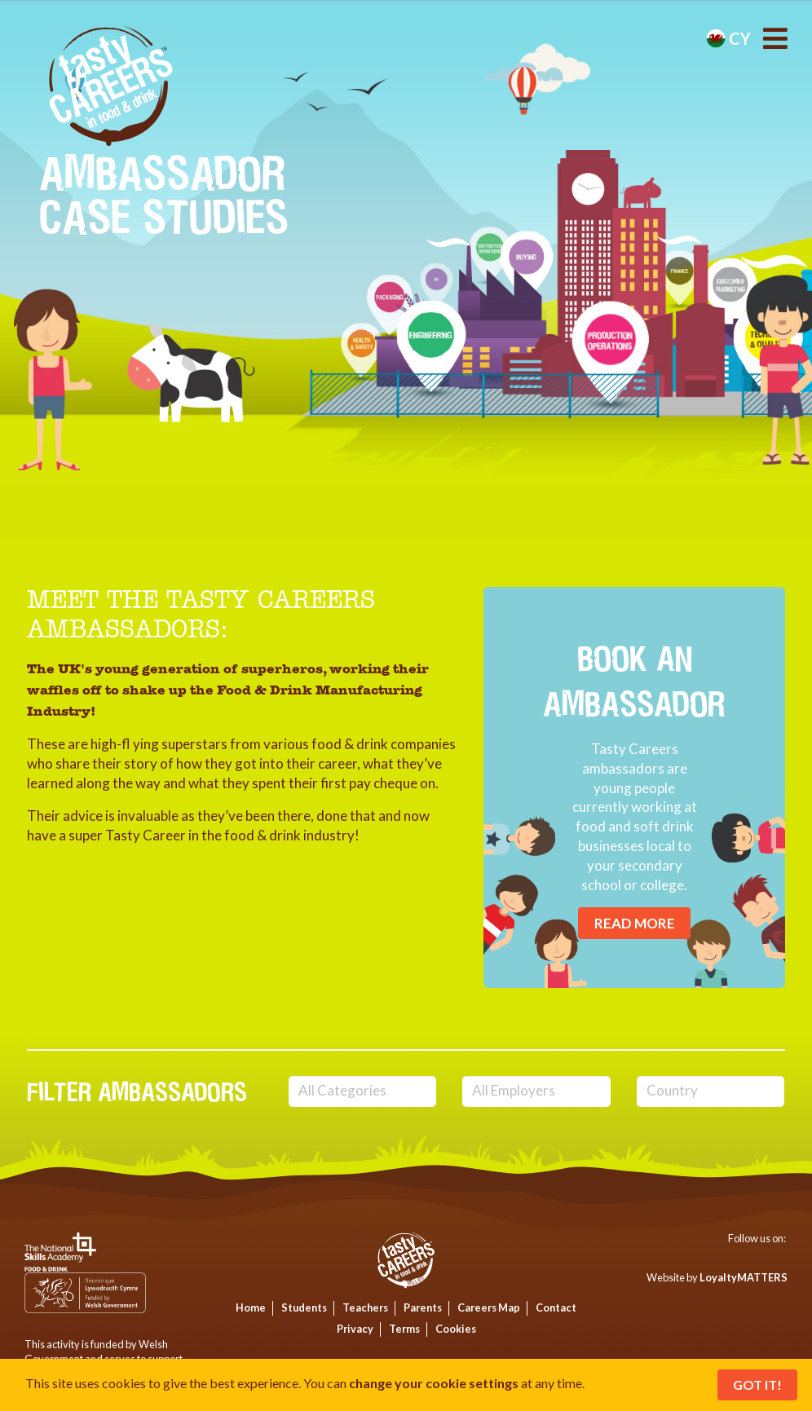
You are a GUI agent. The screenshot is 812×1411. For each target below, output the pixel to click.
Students (304, 1307)
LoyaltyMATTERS (743, 1277)
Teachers (365, 1307)
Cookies (455, 1328)
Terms (404, 1328)
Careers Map (488, 1307)
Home (251, 1307)
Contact (556, 1307)
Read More (634, 923)
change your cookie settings (434, 1383)
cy (728, 38)
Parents (423, 1307)
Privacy (355, 1328)
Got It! (757, 1384)
